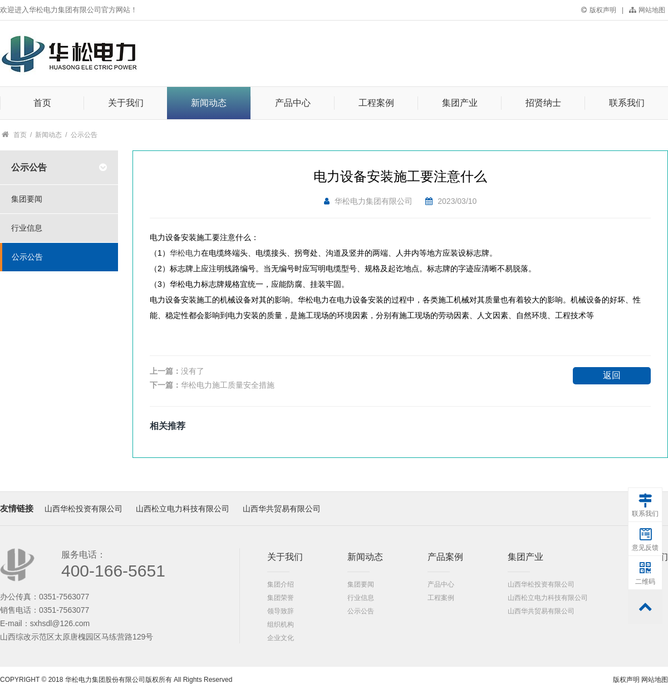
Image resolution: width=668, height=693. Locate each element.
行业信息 (360, 598)
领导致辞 (280, 611)
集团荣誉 (280, 598)
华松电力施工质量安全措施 (227, 384)
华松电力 (185, 252)
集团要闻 (360, 584)
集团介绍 (280, 584)
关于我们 (126, 103)
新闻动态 (209, 103)
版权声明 (598, 10)
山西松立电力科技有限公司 (182, 508)
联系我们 (627, 103)
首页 (42, 103)
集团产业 (460, 103)
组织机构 (280, 624)
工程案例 (376, 103)
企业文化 (280, 638)
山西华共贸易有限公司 (282, 508)
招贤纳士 (543, 103)
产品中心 (293, 103)
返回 (612, 375)
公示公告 (84, 135)
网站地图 (647, 10)
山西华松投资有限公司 (83, 508)
